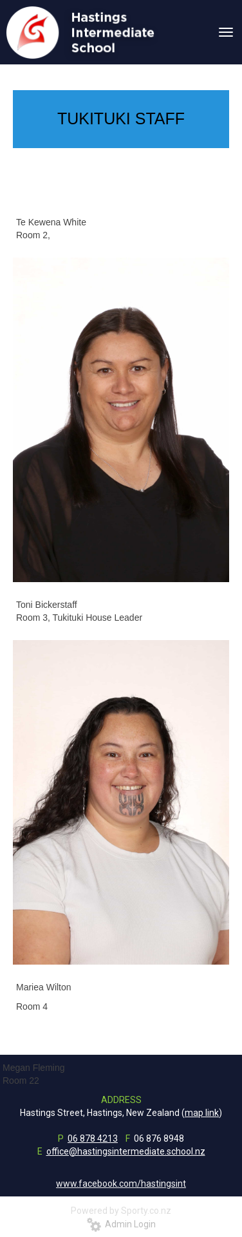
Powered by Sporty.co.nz (121, 1210)
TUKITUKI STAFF (121, 118)
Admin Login (121, 1224)
